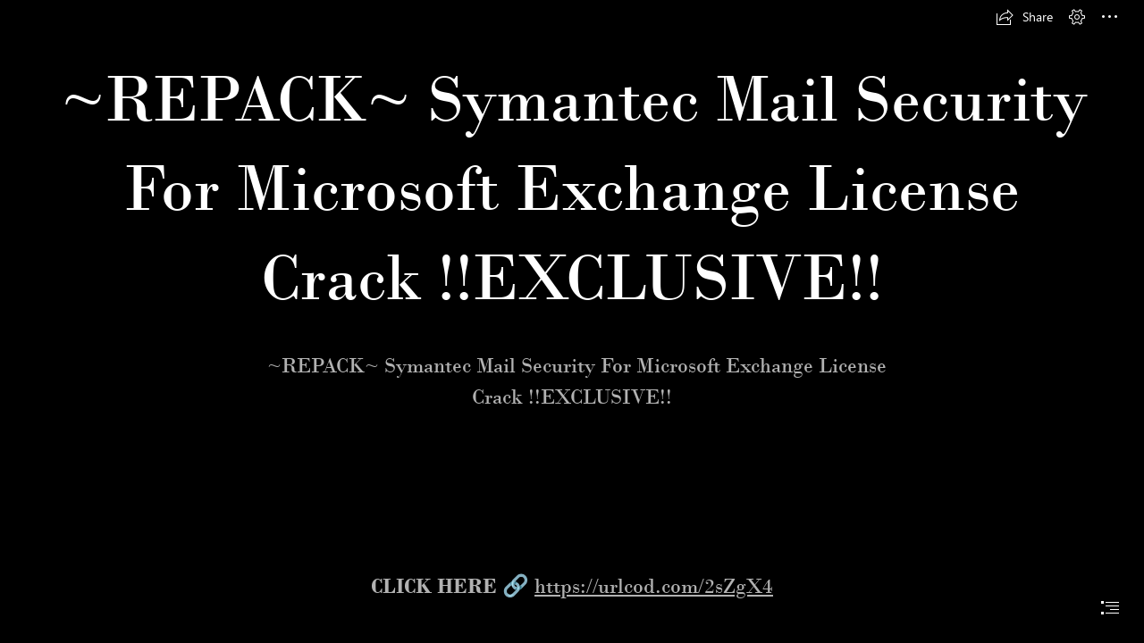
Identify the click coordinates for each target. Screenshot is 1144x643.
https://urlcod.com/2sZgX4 (653, 585)
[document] (572, 321)
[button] (1024, 17)
